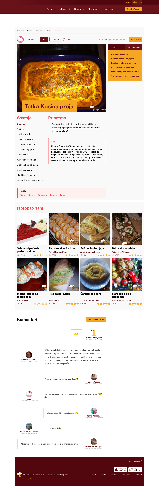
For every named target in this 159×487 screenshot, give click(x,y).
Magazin (92, 9)
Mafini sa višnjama (119, 54)
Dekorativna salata (127, 234)
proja (55, 195)
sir (25, 195)
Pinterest (138, 475)
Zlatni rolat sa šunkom (64, 234)
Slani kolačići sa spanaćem (127, 281)
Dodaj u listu (135, 39)
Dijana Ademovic (94, 416)
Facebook (92, 475)
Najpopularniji (134, 47)
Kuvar (50, 9)
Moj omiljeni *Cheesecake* (123, 67)
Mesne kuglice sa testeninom (32, 281)
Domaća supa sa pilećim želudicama (125, 71)
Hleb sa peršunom (64, 281)
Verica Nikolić (94, 382)
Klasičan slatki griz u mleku (123, 63)
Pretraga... (119, 9)
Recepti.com (30, 8)
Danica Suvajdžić (94, 337)
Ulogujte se (137, 2)
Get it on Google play (135, 470)
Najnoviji (116, 47)
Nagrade (108, 9)
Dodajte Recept (133, 9)
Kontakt (66, 475)
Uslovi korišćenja (49, 475)
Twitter (103, 475)
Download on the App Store (120, 470)
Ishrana (63, 9)
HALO (32, 479)
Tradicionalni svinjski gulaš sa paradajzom (125, 76)
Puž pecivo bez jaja (95, 234)
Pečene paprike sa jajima (122, 59)
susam (44, 195)
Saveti (77, 9)
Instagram (126, 475)
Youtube (114, 475)
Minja (33, 39)
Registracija (126, 2)
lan (64, 195)
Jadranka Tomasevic (29, 432)
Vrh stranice (134, 461)
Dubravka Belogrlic (93, 447)
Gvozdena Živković (28, 360)
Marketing (59, 475)
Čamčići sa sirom (95, 281)
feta (33, 195)
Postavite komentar (96, 319)
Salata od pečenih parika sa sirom (32, 234)
